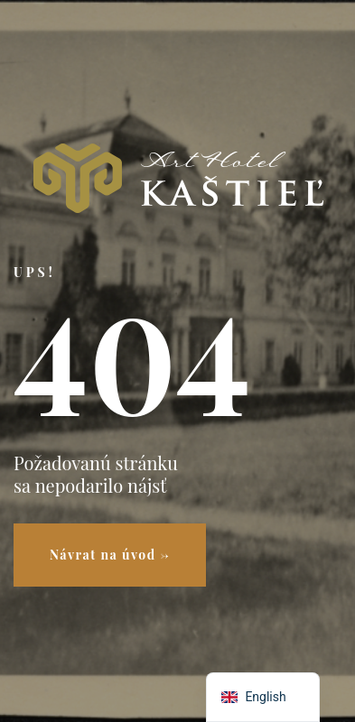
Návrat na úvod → (110, 554)
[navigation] (262, 697)
